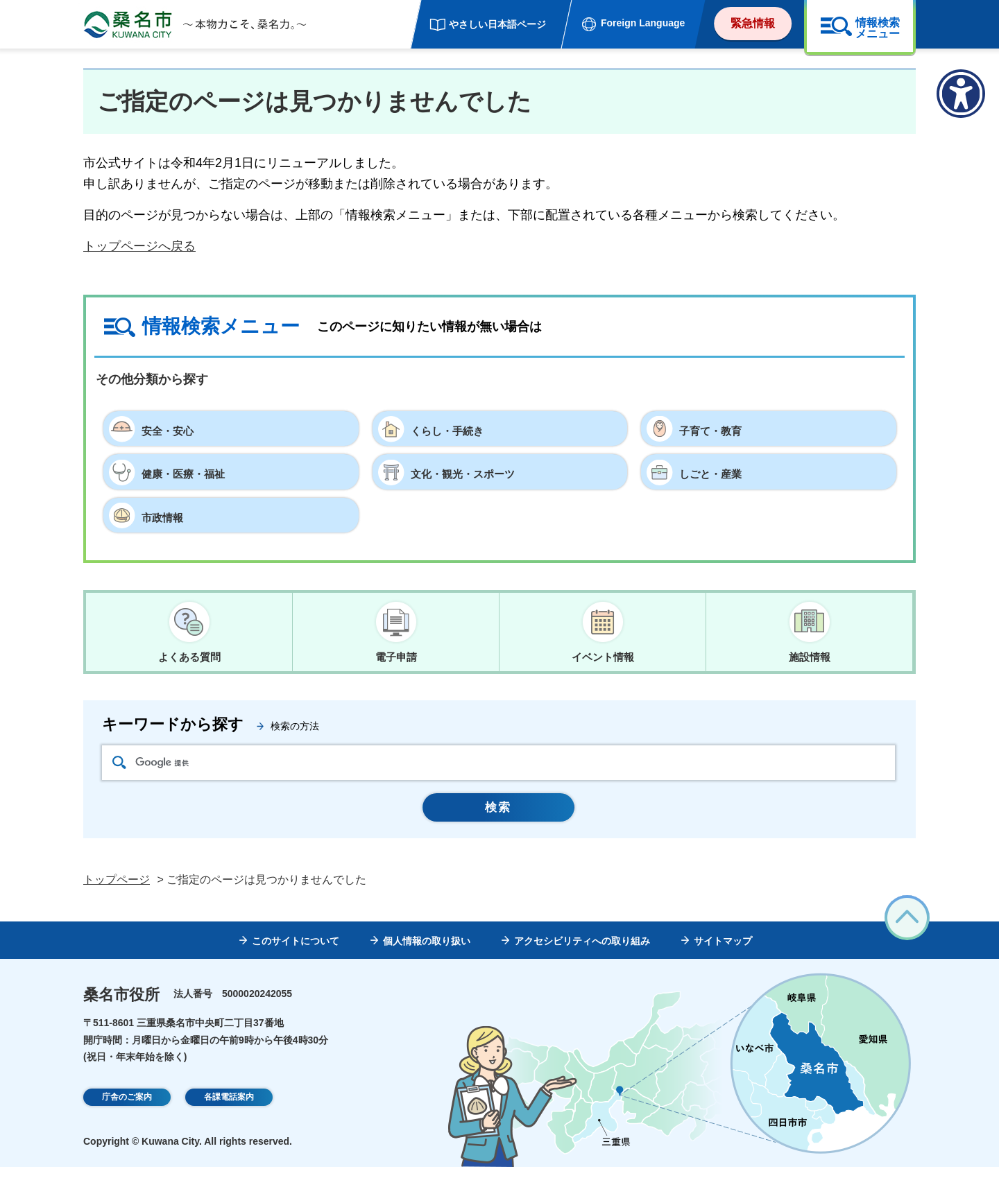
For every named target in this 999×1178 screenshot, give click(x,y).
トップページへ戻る (139, 246)
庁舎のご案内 (127, 1108)
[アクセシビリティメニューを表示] (961, 93)
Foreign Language (643, 22)
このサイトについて (295, 951)
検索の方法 (295, 730)
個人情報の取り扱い (426, 951)
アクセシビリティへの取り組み (582, 951)
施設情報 (810, 657)
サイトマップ (723, 951)
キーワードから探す (173, 728)
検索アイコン (119, 766)
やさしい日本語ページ (497, 24)
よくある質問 (189, 657)
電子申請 (396, 657)
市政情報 (166, 515)
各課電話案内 (229, 1108)
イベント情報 (602, 657)
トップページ (116, 891)
